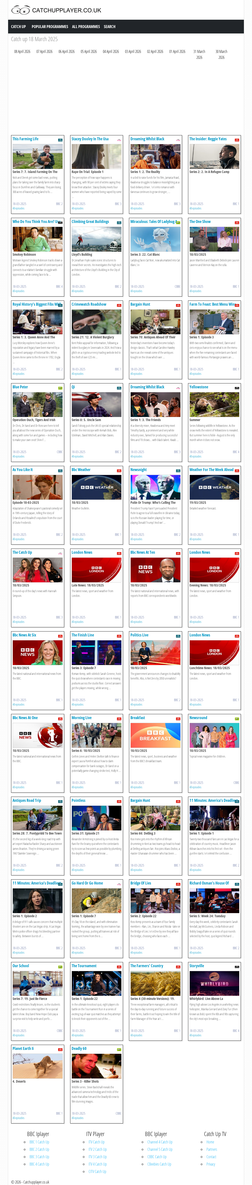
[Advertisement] (126, 98)
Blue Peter (20, 387)
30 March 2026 (221, 54)
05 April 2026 (89, 51)
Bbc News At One (25, 717)
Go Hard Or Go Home (87, 883)
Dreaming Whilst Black (147, 139)
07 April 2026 (44, 51)
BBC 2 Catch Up (39, 1149)
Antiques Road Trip (27, 800)
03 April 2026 (133, 51)
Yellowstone (198, 387)
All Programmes (86, 26)
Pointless (78, 800)
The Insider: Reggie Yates (208, 139)
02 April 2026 (155, 51)
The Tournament (84, 965)
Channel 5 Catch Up (160, 1149)
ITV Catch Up (97, 1142)
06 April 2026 (67, 51)
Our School (21, 965)
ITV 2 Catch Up (98, 1149)
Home (210, 1142)
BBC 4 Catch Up (39, 1164)
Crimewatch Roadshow (89, 304)
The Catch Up (22, 552)
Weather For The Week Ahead (211, 469)
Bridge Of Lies (140, 883)
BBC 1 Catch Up (39, 1142)
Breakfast (137, 717)
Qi (73, 387)
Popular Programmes (50, 26)
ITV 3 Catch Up (98, 1156)
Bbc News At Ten (142, 552)
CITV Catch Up (97, 1171)
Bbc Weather (81, 469)
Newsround (198, 717)
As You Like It (23, 469)
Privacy (210, 1164)
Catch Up (18, 26)
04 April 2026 (111, 51)
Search (109, 26)
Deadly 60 (79, 1048)
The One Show (200, 221)
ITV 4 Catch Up (98, 1164)
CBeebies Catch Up (159, 1164)
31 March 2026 (199, 54)
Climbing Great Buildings (90, 221)
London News (82, 552)
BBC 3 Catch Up (39, 1156)
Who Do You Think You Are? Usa (37, 221)
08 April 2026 (22, 51)
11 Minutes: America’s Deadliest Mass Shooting (213, 803)
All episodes (18, 208)
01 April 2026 (177, 51)
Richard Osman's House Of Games (209, 885)
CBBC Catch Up (157, 1156)
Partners (211, 1149)
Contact (211, 1156)
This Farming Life (25, 139)
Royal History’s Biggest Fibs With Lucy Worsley (37, 306)
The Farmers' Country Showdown (146, 968)
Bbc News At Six (24, 635)
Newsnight (138, 469)
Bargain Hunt (140, 304)
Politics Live (139, 635)
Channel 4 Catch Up (160, 1142)
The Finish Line (83, 635)
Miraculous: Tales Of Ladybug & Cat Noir (153, 224)
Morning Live (82, 717)
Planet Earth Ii (23, 1048)
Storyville (196, 965)
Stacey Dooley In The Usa (90, 139)
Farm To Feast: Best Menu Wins (212, 304)
